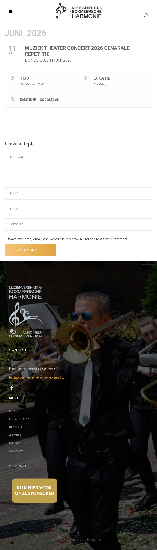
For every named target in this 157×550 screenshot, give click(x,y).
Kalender (28, 100)
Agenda (15, 435)
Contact (16, 451)
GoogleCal (49, 100)
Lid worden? (19, 419)
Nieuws (15, 443)
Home (13, 411)
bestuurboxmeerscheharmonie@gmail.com (38, 377)
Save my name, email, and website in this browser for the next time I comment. (68, 239)
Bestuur (15, 427)
